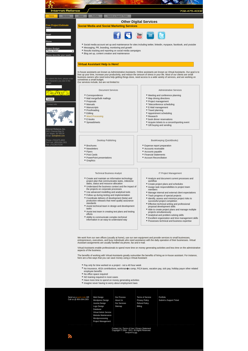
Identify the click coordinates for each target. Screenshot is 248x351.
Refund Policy (143, 303)
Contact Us (116, 328)
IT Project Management (170, 173)
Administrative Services (170, 90)
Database (97, 309)
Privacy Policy (143, 300)
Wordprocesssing (100, 318)
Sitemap (118, 306)
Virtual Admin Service (102, 312)
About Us (119, 300)
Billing (139, 306)
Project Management (102, 321)
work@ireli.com (58, 136)
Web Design (98, 297)
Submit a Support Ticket (169, 300)
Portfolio (162, 297)
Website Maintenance (102, 315)
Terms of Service (144, 297)
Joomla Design (99, 303)
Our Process (120, 297)
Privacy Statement (143, 328)
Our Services (120, 303)
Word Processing (94, 116)
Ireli (136, 332)
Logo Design (98, 306)
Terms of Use (128, 328)
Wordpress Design (101, 300)
